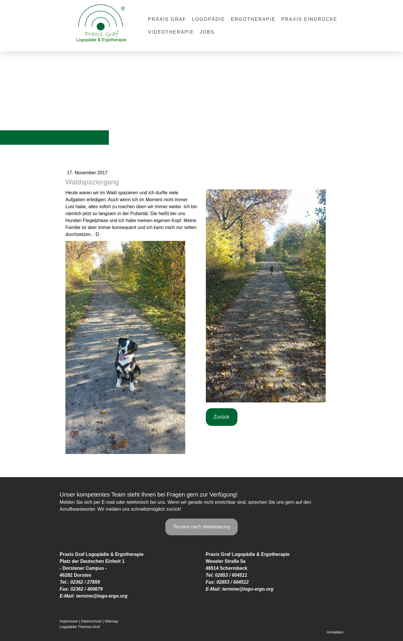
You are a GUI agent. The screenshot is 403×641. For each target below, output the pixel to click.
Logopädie (208, 19)
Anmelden (335, 632)
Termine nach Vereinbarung (201, 526)
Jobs (207, 32)
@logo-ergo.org (110, 596)
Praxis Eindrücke (309, 19)
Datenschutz (91, 621)
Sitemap (111, 621)
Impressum (69, 621)
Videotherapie (171, 32)
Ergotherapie (253, 19)
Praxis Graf (167, 19)
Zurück (222, 417)
